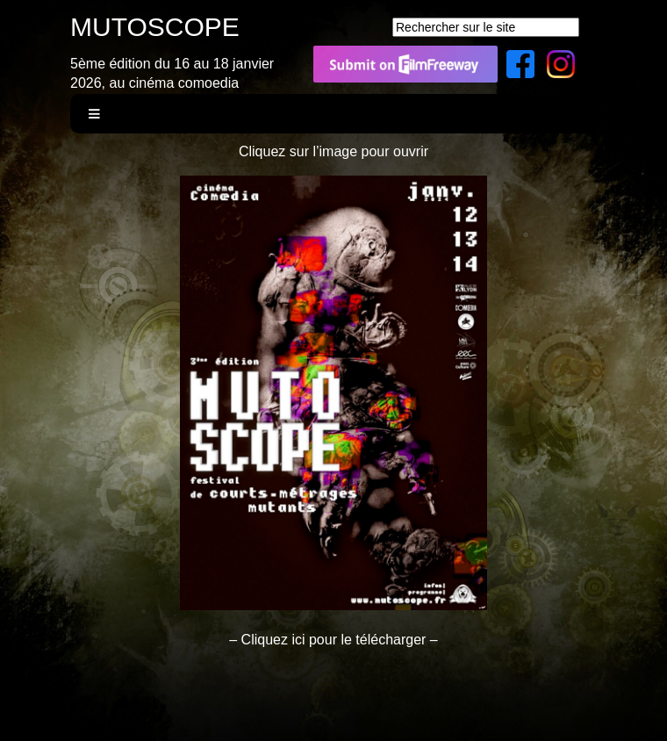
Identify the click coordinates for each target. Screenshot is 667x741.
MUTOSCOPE (155, 26)
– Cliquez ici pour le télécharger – (333, 639)
